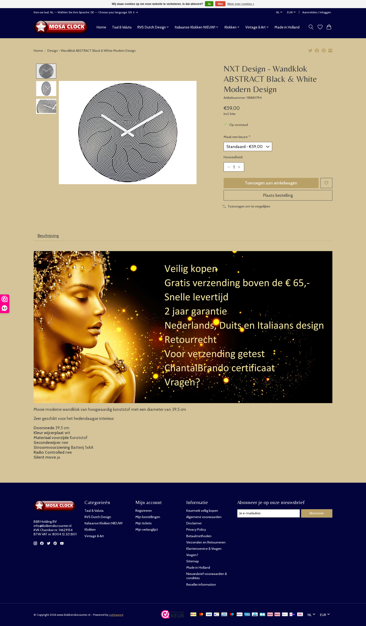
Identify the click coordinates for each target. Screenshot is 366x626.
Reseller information (201, 584)
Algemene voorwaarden (204, 517)
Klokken (90, 529)
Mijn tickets (143, 523)
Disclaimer (194, 523)
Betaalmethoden (198, 536)
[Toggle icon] (311, 27)
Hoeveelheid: (233, 157)
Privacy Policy (196, 529)
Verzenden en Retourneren (205, 542)
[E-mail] (268, 513)
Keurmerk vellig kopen (202, 510)
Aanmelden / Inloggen (316, 12)
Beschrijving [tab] (48, 235)
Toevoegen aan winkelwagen (271, 182)
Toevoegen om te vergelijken (246, 206)
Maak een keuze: (237, 137)
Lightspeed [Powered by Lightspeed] (116, 614)
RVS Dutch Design (97, 517)
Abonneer (317, 513)
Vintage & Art (94, 536)
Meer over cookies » (241, 4)
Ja (209, 4)
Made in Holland (286, 27)
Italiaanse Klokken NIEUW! (103, 523)
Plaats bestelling (278, 195)
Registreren (143, 510)
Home (101, 27)
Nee (220, 4)
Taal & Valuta (122, 27)
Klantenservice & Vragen (204, 548)
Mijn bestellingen (147, 517)
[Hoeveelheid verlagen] (228, 167)
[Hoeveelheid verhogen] (239, 167)
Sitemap (192, 561)
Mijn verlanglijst (146, 529)
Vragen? (192, 555)
